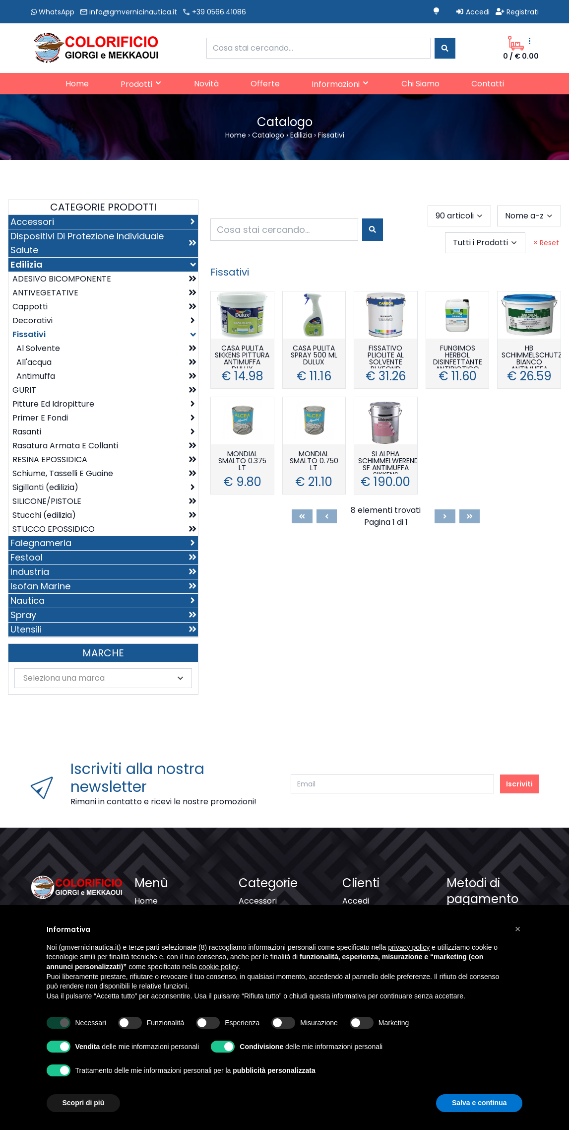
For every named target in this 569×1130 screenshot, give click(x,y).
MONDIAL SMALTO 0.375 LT (242, 461)
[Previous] (326, 516)
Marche (103, 653)
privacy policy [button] (409, 966)
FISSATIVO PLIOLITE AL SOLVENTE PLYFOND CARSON (386, 356)
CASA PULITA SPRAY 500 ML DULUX (314, 356)
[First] (302, 516)
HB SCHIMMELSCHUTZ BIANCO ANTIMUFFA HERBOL (531, 356)
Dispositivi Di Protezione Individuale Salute (284, 918)
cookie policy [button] (218, 985)
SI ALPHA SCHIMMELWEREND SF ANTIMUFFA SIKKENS (387, 462)
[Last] (469, 516)
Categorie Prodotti (103, 207)
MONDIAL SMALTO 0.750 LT (314, 461)
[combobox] (318, 48)
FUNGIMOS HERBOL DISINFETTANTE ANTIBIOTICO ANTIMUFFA (457, 356)
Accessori (258, 901)
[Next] (445, 516)
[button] (518, 948)
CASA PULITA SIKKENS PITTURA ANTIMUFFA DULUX (242, 356)
